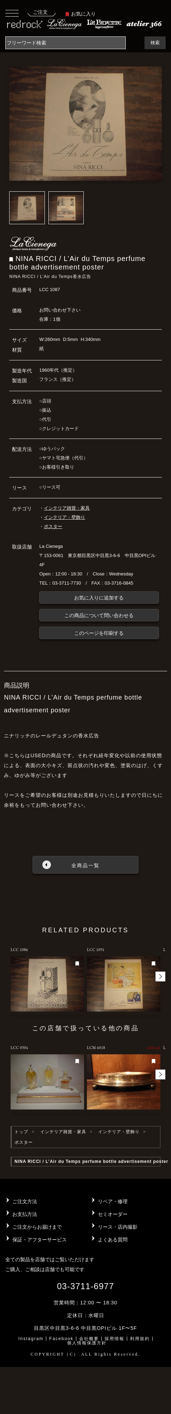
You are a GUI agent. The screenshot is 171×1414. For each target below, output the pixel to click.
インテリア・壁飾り (64, 517)
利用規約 (140, 1338)
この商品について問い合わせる (99, 615)
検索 (155, 42)
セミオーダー (113, 1214)
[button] (160, 976)
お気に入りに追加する (99, 598)
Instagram (30, 1338)
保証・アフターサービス (39, 1239)
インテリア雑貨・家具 (67, 508)
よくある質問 (113, 1239)
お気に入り (80, 14)
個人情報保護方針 (87, 1342)
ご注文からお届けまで (37, 1227)
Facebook (61, 1338)
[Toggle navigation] (12, 13)
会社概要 (89, 1338)
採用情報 (114, 1338)
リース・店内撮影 (117, 1227)
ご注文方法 (24, 1201)
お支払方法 (24, 1214)
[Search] (65, 42)
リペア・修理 (113, 1201)
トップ (21, 1131)
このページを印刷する (99, 633)
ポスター (53, 526)
